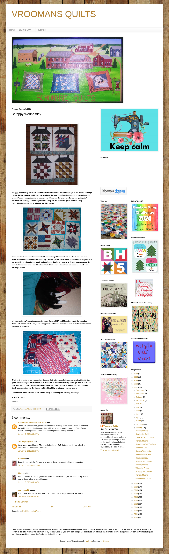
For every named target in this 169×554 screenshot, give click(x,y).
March (138, 421)
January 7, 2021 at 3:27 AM (28, 497)
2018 (136, 490)
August (139, 404)
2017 (136, 494)
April (138, 417)
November (140, 394)
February (139, 424)
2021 (136, 387)
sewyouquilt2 (23, 490)
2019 (136, 487)
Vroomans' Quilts (110, 426)
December (140, 390)
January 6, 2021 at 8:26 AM (28, 451)
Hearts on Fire (141, 448)
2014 (136, 504)
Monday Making (141, 431)
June (138, 411)
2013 (136, 507)
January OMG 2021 (143, 478)
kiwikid (21, 473)
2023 (136, 381)
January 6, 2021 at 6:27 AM (28, 434)
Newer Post (16, 507)
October (139, 397)
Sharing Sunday (141, 458)
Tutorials (42, 30)
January (139, 428)
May (138, 414)
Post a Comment (21, 502)
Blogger (106, 541)
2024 (136, 377)
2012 (136, 511)
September (140, 400)
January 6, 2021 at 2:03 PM (28, 482)
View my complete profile (110, 450)
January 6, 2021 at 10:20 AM (29, 465)
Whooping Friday (142, 468)
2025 (136, 374)
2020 (136, 483)
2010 (136, 517)
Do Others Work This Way (145, 444)
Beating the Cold (141, 434)
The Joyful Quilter (25, 442)
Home (12, 30)
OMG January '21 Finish (144, 437)
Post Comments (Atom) (31, 511)
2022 (136, 384)
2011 (136, 514)
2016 (136, 497)
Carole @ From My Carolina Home (32, 422)
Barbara (21, 459)
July (138, 407)
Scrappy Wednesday (143, 451)
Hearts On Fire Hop (143, 454)
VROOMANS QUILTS (54, 14)
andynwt (89, 541)
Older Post (87, 507)
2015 (136, 500)
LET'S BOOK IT (26, 30)
